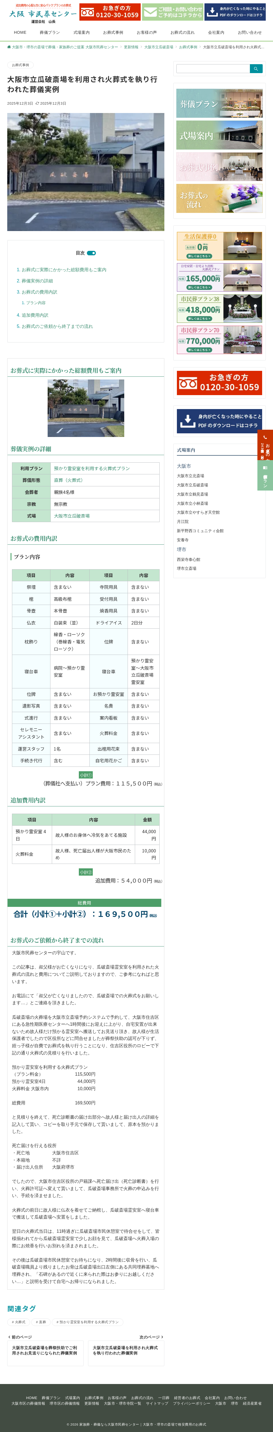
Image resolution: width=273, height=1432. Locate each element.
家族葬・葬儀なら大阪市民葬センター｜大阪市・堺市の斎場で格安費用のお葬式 (142, 1424)
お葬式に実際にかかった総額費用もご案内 (64, 269)
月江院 (183, 521)
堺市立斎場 (186, 568)
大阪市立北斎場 (190, 476)
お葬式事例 (20, 65)
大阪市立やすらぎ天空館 (198, 512)
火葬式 (20, 1322)
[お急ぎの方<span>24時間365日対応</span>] (265, 437)
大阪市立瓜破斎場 (72, 515)
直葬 (42, 1322)
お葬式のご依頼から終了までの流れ (57, 326)
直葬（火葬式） (69, 480)
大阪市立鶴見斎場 (192, 494)
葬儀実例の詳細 (37, 280)
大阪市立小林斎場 (192, 503)
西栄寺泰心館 (188, 559)
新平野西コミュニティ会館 (200, 530)
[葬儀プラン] (265, 468)
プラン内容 (36, 303)
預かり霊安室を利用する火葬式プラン (92, 468)
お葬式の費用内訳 (39, 292)
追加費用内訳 (35, 315)
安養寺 (183, 540)
